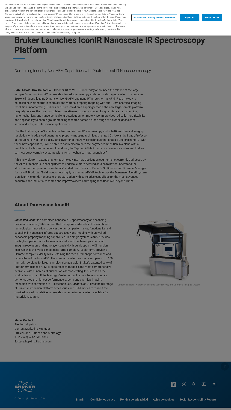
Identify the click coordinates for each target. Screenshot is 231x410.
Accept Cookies (212, 17)
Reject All (189, 17)
